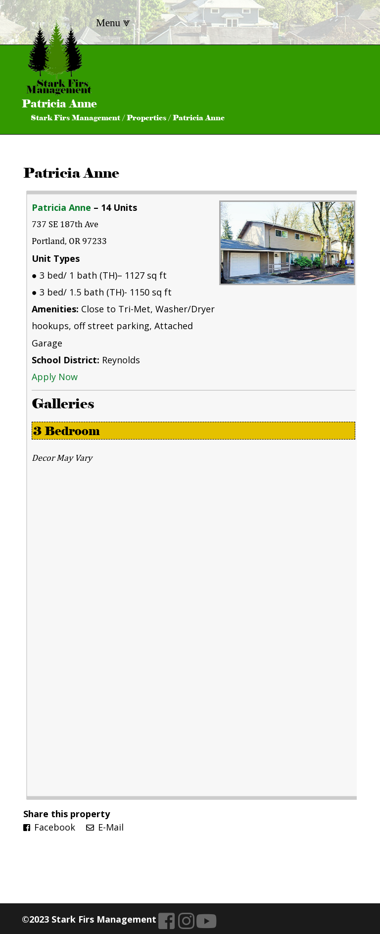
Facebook (49, 827)
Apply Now (55, 377)
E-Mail (105, 827)
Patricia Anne (71, 172)
